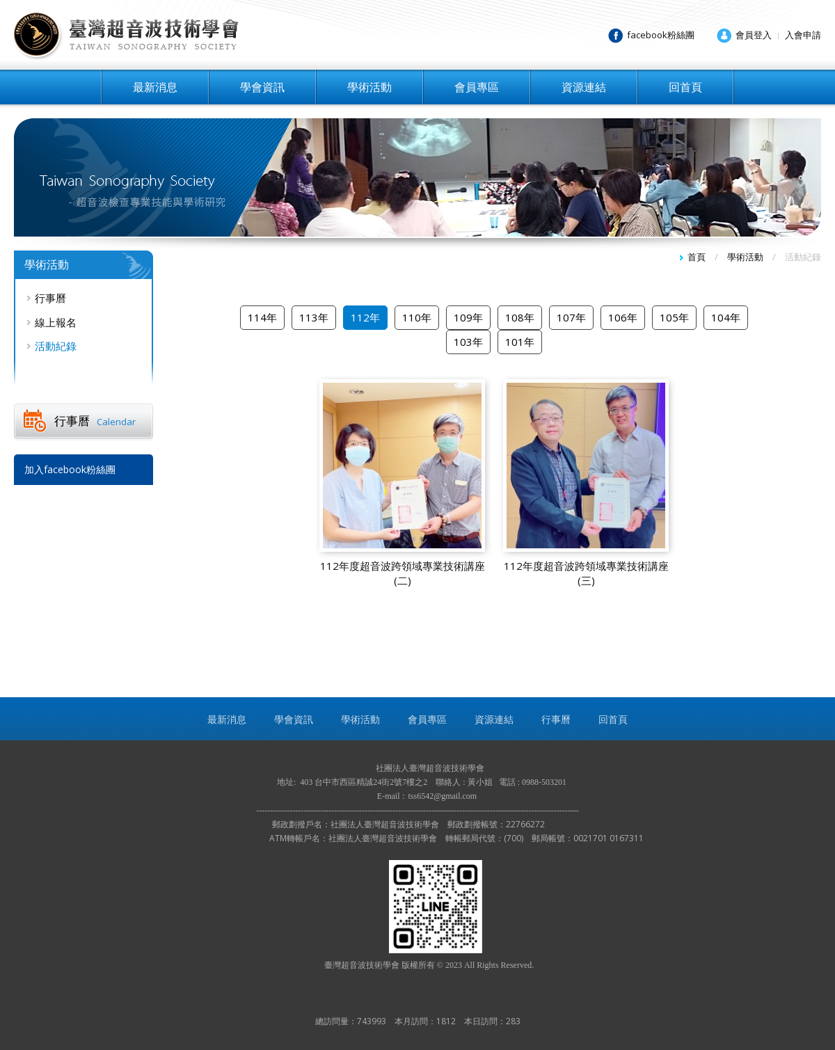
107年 (571, 317)
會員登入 (753, 35)
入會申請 (803, 35)
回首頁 (685, 87)
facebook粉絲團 (660, 35)
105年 (674, 317)
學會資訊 (262, 87)
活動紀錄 (56, 346)
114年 (262, 317)
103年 (468, 342)
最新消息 (155, 87)
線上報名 (56, 322)
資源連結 (584, 87)
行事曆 (50, 298)
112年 (365, 317)
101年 (519, 342)
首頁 (696, 256)
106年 (622, 317)
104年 (725, 317)
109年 (468, 317)
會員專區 (476, 87)
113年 (313, 317)
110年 (416, 317)
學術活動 (369, 87)
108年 (519, 317)
